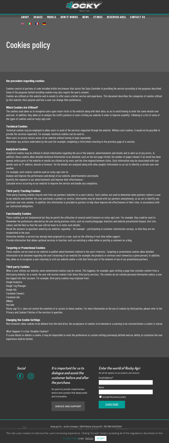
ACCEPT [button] (100, 438)
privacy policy (119, 396)
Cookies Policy (71, 438)
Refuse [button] (89, 438)
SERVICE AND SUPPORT (68, 406)
